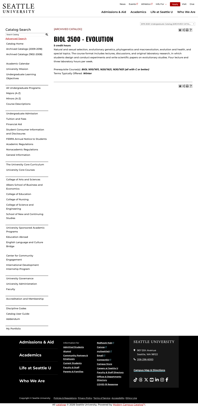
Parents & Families (73, 371)
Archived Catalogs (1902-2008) (24, 54)
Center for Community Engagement (19, 257)
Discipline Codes (16, 308)
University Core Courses (20, 170)
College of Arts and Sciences (23, 179)
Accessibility (118, 398)
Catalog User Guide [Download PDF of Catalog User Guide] (17, 313)
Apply (175, 4)
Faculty (10, 289)
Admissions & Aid (113, 12)
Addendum (13, 319)
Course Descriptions (18, 104)
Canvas (101, 347)
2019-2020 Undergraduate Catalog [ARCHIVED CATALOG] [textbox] (167, 24)
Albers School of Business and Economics (24, 186)
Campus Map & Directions (149, 370)
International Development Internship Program (22, 267)
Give (192, 4)
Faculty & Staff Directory (110, 372)
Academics (138, 12)
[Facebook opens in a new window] (167, 379)
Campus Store (104, 364)
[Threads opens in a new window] (140, 379)
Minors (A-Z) (13, 98)
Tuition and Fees (16, 119)
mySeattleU (103, 351)
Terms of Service (101, 398)
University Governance (19, 278)
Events (132, 4)
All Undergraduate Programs (23, 88)
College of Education (18, 194)
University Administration (21, 283)
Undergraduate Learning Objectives (21, 76)
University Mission (17, 69)
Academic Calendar (18, 63)
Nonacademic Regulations (22, 149)
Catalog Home (14, 43)
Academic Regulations (19, 144)
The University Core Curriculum (25, 164)
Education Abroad (17, 237)
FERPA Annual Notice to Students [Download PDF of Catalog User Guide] (26, 139)
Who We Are (186, 12)
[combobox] (167, 23)
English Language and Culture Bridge (24, 244)
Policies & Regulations (65, 398)
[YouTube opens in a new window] (151, 379)
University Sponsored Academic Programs (25, 229)
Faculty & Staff (71, 367)
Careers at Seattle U (107, 368)
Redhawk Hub (104, 343)
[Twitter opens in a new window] (146, 379)
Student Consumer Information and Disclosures (25, 131)
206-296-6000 (145, 359)
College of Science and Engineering (20, 206)
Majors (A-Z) (13, 93)
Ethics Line (131, 398)
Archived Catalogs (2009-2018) (24, 49)
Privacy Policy (85, 398)
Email (100, 355)
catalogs (61, 404)
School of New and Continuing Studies (24, 216)
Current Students (72, 363)
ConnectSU (103, 359)
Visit (184, 4)
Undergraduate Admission (22, 113)
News (123, 4)
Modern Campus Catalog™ (129, 404)
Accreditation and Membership (25, 298)
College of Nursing (17, 199)
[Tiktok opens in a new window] (135, 379)
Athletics (145, 4)
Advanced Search (16, 38)
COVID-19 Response (107, 384)
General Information (18, 155)
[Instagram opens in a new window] (162, 379)
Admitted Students (73, 347)
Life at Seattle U (162, 12)
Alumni (67, 351)
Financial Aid (14, 124)
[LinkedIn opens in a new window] (157, 379)
